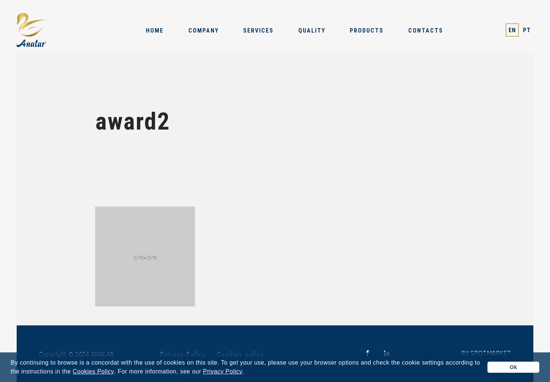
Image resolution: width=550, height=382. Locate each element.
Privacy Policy (222, 372)
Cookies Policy (93, 372)
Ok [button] (513, 367)
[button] (247, 372)
